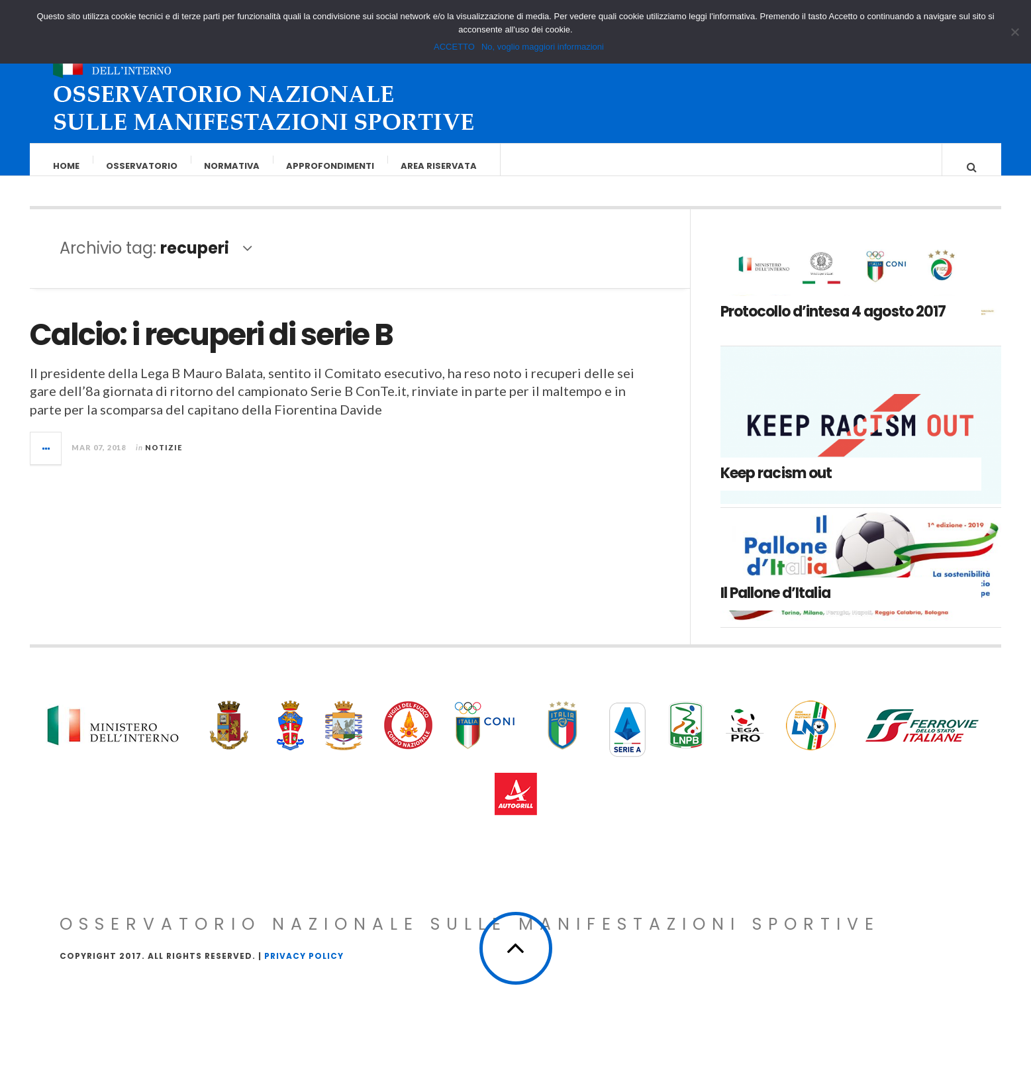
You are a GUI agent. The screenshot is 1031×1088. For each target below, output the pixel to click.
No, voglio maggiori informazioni (542, 47)
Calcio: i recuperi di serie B (211, 348)
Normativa (232, 166)
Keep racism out (776, 486)
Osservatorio (142, 166)
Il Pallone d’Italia (775, 606)
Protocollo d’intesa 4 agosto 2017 (833, 325)
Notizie (163, 460)
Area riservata (439, 166)
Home (67, 166)
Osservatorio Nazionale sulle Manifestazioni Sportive (470, 937)
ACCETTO (454, 47)
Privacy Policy (304, 969)
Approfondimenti (331, 166)
